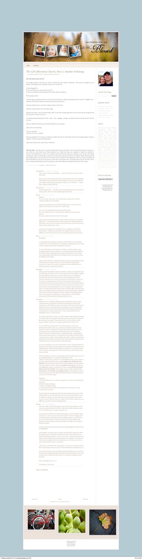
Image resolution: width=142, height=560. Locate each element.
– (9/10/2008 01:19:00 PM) (47, 195)
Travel (100, 139)
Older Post (85, 499)
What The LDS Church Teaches (53, 74)
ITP (106, 155)
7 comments (41, 165)
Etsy (102, 164)
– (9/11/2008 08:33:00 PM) (47, 404)
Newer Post (34, 499)
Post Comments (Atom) (63, 501)
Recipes (110, 142)
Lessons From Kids (106, 145)
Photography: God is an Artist (105, 108)
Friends (100, 147)
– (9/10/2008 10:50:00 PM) (49, 269)
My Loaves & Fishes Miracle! (105, 106)
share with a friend (51, 165)
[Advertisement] (71, 17)
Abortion (102, 167)
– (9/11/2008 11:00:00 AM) (51, 299)
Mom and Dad (108, 167)
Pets (110, 162)
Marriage (100, 150)
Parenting (101, 140)
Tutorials (109, 165)
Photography (102, 130)
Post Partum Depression (104, 117)
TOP (140, 558)
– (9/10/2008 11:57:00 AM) (51, 171)
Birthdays (114, 154)
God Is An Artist (107, 152)
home (28, 65)
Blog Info (112, 139)
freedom (100, 159)
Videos (105, 139)
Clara (114, 135)
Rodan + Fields (101, 155)
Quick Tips (108, 140)
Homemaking (107, 149)
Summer (38, 404)
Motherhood (114, 167)
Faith (45, 74)
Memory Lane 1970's (103, 162)
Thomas (100, 131)
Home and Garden (110, 137)
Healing (109, 159)
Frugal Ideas (110, 147)
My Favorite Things (106, 154)
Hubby (114, 149)
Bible (109, 130)
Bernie (103, 159)
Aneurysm (111, 157)
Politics (114, 145)
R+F (106, 159)
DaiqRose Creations (106, 160)
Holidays (100, 137)
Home (60, 499)
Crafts (110, 144)
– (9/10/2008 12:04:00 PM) (51, 187)
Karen (37, 236)
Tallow (99, 169)
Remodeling (100, 157)
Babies (109, 135)
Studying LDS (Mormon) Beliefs (106, 115)
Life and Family (104, 128)
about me (36, 65)
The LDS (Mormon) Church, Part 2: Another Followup (55, 71)
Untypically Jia (40, 171)
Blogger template (6, 558)
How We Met (113, 160)
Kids (115, 130)
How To (105, 164)
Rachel (38, 195)
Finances (114, 140)
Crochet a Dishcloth (103, 113)
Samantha (101, 133)
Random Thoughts (110, 131)
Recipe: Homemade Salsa (104, 111)
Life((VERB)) (109, 164)
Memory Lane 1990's (111, 155)
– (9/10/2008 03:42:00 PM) (46, 236)
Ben (105, 135)
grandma (106, 157)
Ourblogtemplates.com (22, 558)
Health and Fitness (103, 142)
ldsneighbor (39, 269)
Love (115, 157)
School (105, 165)
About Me (104, 147)
